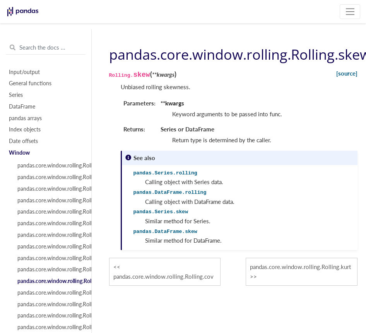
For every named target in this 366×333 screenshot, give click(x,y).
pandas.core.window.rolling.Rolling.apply (49, 304)
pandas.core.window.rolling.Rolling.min (49, 235)
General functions (30, 83)
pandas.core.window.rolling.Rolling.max (49, 246)
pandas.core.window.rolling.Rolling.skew (49, 281)
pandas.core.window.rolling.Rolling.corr (49, 258)
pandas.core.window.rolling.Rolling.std (49, 223)
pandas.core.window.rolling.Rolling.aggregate (49, 315)
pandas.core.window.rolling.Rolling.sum (49, 177)
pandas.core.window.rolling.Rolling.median (49, 200)
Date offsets (23, 141)
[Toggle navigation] (350, 11)
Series (16, 95)
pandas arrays (25, 118)
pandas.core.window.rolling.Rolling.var (49, 212)
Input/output (24, 72)
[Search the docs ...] (46, 48)
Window (19, 153)
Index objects (25, 129)
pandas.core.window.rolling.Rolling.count (49, 165)
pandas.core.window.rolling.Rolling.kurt (49, 293)
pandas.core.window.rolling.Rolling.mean (49, 189)
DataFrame (22, 107)
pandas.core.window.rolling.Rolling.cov (49, 269)
